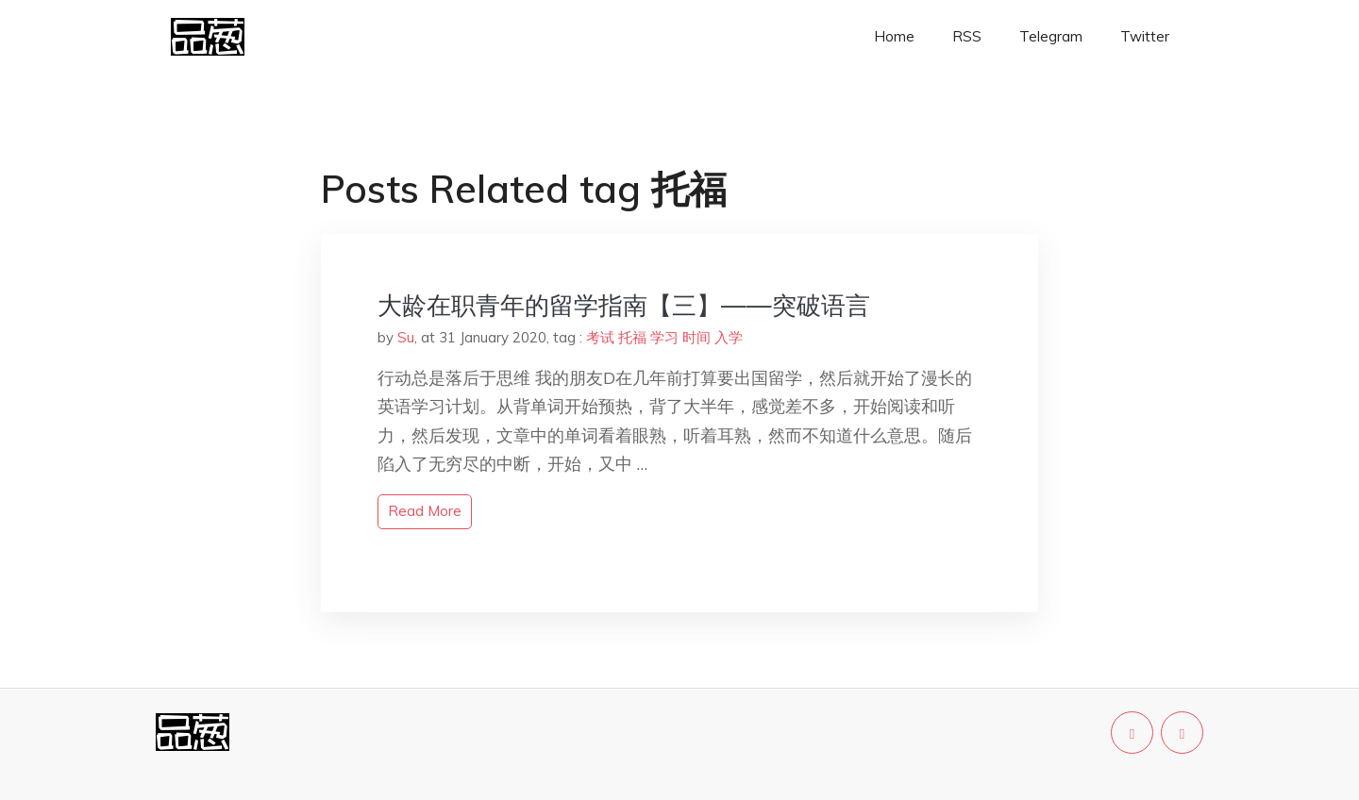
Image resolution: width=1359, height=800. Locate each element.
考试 (600, 337)
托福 (632, 337)
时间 (696, 337)
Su (405, 337)
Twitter (1144, 36)
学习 (664, 337)
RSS (967, 36)
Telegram (1050, 36)
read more (424, 511)
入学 (728, 337)
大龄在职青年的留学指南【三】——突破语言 (624, 305)
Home (894, 36)
